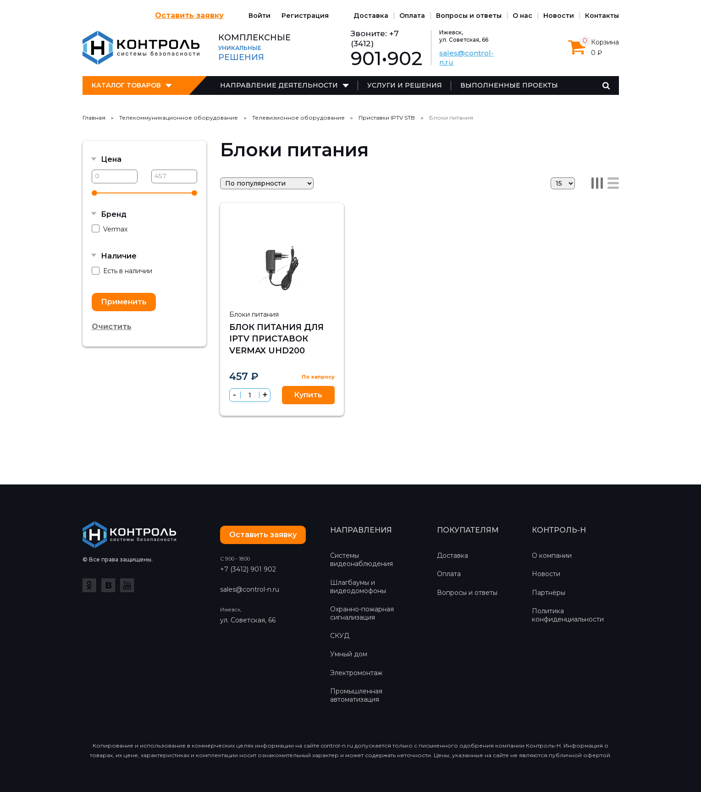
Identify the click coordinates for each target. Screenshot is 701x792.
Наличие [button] (119, 256)
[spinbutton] (249, 395)
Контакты (602, 15)
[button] (264, 394)
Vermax (109, 229)
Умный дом (348, 654)
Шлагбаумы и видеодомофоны (358, 586)
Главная (94, 117)
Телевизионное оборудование (298, 117)
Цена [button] (111, 159)
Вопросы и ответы (469, 15)
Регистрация (305, 15)
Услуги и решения (404, 85)
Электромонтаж (356, 673)
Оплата (412, 15)
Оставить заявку (189, 15)
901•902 (386, 58)
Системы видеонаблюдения (361, 559)
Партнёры (548, 592)
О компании (552, 555)
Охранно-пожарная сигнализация (362, 613)
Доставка (370, 15)
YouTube (127, 585)
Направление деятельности (279, 85)
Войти (259, 15)
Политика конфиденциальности (568, 615)
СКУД (339, 636)
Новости (558, 15)
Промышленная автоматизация (356, 695)
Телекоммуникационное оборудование (178, 117)
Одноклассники (89, 585)
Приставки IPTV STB (387, 117)
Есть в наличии (122, 271)
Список (613, 183)
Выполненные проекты (509, 85)
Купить (308, 394)
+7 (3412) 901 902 (248, 569)
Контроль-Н (141, 48)
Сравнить (330, 217)
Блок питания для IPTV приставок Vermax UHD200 (276, 338)
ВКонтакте (108, 585)
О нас (522, 15)
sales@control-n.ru (249, 589)
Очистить (112, 326)
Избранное (310, 218)
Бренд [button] (114, 214)
